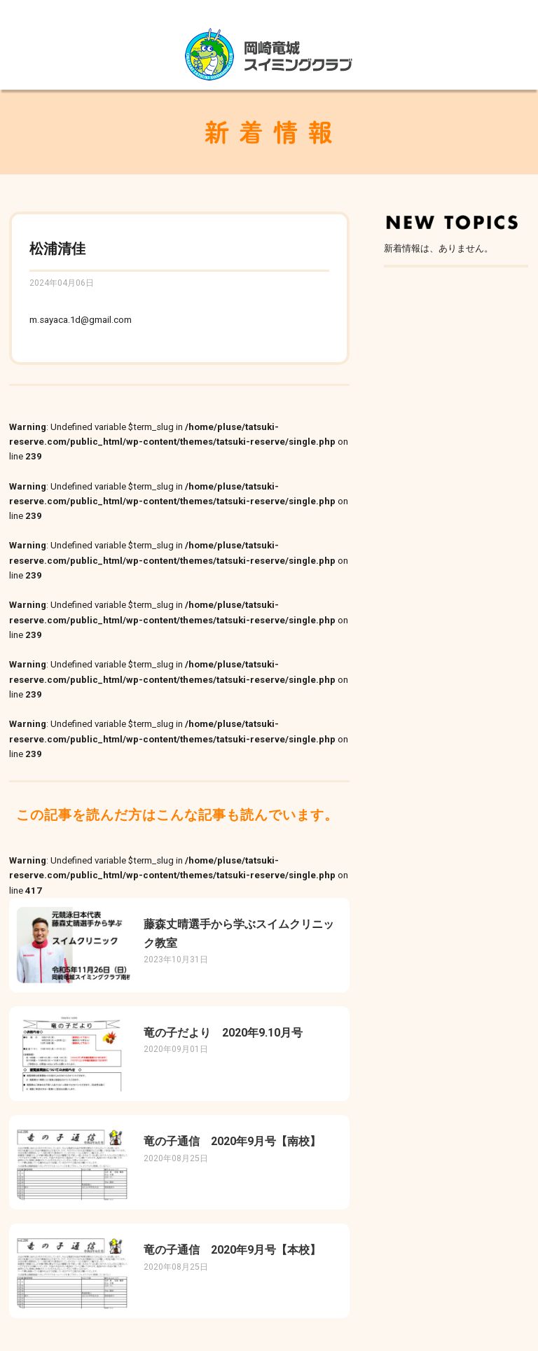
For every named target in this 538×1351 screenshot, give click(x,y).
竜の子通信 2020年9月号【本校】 (232, 1249)
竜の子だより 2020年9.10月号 (223, 1032)
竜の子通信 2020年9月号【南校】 (232, 1141)
